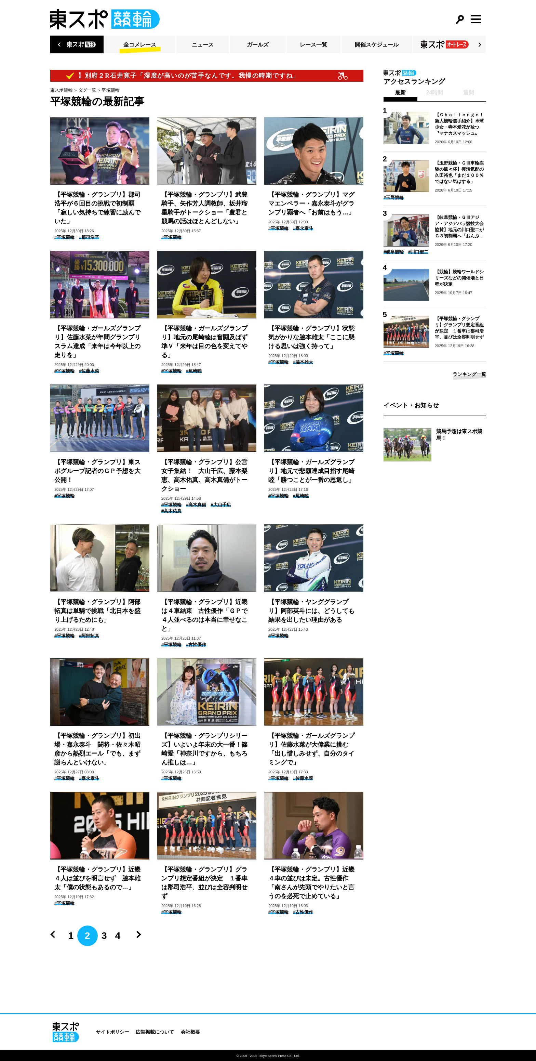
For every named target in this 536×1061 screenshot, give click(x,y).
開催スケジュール (377, 45)
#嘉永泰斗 (303, 228)
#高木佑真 (171, 510)
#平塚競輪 (64, 237)
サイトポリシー (112, 1032)
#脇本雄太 (303, 362)
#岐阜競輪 (394, 251)
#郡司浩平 (89, 237)
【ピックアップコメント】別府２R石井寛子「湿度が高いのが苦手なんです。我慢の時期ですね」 (161, 75)
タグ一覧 (87, 90)
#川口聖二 (418, 251)
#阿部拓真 (89, 635)
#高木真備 (196, 504)
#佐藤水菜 (89, 371)
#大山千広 (221, 504)
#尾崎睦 (194, 371)
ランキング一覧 (469, 374)
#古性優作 (196, 644)
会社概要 (190, 1032)
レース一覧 (313, 45)
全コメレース (139, 45)
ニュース (203, 45)
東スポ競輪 (61, 90)
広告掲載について (155, 1032)
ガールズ (258, 45)
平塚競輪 (111, 90)
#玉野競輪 (394, 197)
